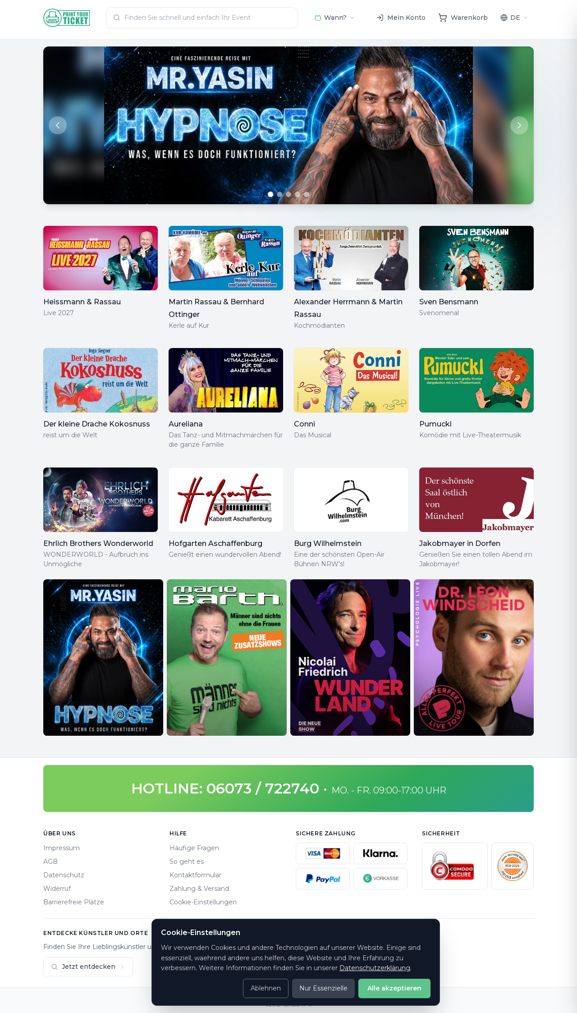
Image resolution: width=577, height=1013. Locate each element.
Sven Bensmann (448, 302)
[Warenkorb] (463, 17)
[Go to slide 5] (306, 194)
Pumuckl (435, 424)
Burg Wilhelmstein (328, 543)
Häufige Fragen (194, 848)
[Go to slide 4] (297, 194)
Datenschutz (63, 875)
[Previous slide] (58, 125)
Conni (304, 424)
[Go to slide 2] (279, 194)
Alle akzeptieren (394, 988)
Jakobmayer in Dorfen (459, 543)
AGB (50, 861)
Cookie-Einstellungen (203, 902)
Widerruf (57, 889)
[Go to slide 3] (288, 194)
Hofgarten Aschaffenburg (215, 543)
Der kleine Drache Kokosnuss (96, 424)
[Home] (67, 18)
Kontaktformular (195, 875)
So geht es (186, 861)
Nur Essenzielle (323, 988)
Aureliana (186, 424)
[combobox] (202, 17)
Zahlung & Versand (199, 889)
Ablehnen (266, 988)
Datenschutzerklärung (374, 968)
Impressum (61, 848)
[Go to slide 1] (270, 194)
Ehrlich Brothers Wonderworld (98, 543)
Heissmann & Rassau (82, 302)
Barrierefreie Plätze (73, 902)
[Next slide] (519, 125)
